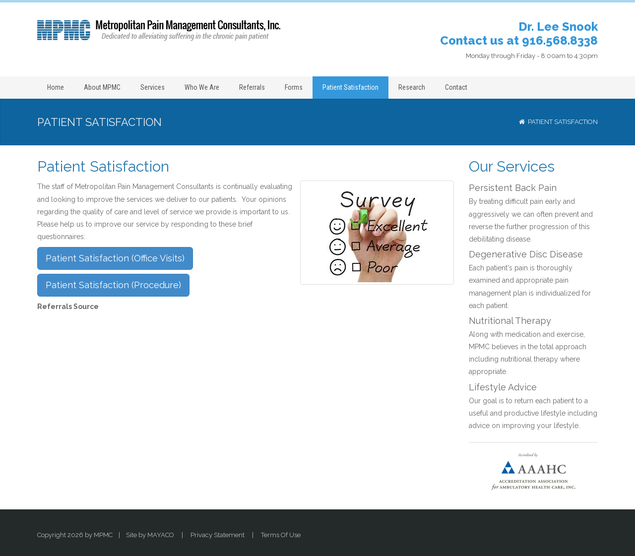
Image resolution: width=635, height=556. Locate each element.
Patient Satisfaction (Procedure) (113, 285)
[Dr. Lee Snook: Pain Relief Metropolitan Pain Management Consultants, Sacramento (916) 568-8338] (158, 30)
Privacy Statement (217, 535)
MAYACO (160, 535)
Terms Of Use (281, 535)
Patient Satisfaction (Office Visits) (115, 258)
